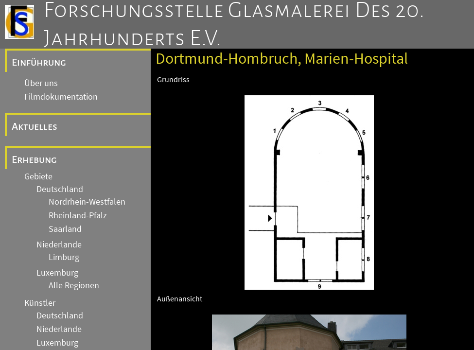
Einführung (39, 62)
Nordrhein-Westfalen (87, 201)
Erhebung (34, 159)
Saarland (65, 229)
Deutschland (59, 189)
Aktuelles (34, 126)
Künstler (39, 303)
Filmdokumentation (61, 96)
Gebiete (38, 176)
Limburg (64, 257)
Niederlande (59, 244)
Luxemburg (57, 272)
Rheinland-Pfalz (78, 215)
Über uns (41, 83)
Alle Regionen (74, 285)
